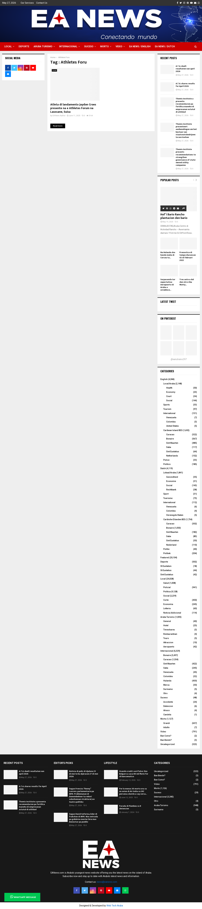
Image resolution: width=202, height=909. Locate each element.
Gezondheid (172, 477)
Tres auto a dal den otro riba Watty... (186, 282)
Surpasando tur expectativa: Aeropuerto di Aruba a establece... (167, 285)
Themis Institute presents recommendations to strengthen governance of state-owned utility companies (186, 157)
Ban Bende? (166, 740)
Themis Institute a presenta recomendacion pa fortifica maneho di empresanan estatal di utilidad (185, 105)
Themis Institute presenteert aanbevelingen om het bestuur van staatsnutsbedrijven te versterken (186, 130)
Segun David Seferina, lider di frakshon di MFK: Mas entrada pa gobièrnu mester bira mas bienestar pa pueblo (83, 818)
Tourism (167, 409)
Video (119, 46)
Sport (166, 494)
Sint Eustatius (172, 451)
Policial (167, 587)
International (169, 413)
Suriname (168, 689)
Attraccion (168, 642)
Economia (168, 604)
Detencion (168, 706)
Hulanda (167, 681)
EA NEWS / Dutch (165, 46)
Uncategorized (167, 744)
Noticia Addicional (172, 613)
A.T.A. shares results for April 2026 (185, 85)
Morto (104, 46)
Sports (166, 405)
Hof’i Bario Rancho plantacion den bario (173, 216)
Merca (166, 685)
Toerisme (167, 498)
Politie (166, 549)
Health (169, 388)
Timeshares (169, 629)
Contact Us (41, 2)
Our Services (27, 2)
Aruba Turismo (43, 46)
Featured (164, 557)
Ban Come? (165, 736)
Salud (166, 583)
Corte (166, 600)
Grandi (166, 723)
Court (168, 396)
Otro (165, 693)
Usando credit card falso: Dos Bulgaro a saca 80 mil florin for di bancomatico (133, 774)
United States (172, 426)
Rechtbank (171, 489)
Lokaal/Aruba (169, 472)
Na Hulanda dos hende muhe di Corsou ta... (167, 255)
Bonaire (170, 439)
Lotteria (167, 608)
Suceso (88, 46)
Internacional (68, 46)
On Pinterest (168, 318)
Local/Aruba (169, 383)
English (164, 379)
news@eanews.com (107, 881)
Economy (170, 392)
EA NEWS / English (140, 46)
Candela (167, 714)
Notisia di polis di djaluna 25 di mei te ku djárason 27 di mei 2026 (83, 774)
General (167, 621)
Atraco (166, 710)
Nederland (171, 545)
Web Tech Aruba (114, 905)
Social (169, 400)
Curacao (170, 434)
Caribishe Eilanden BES (174, 519)
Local (8, 46)
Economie (171, 481)
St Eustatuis (165, 566)
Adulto (166, 727)
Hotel (165, 625)
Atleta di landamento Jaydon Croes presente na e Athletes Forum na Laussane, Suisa (73, 108)
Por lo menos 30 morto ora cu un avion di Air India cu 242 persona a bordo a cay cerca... (133, 791)
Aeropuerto (168, 647)
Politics (167, 464)
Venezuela (171, 417)
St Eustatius (165, 570)
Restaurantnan (170, 634)
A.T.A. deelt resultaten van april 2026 (185, 68)
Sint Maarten (172, 443)
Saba (168, 447)
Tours (166, 638)
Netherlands (172, 456)
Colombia (171, 422)
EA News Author (58, 116)
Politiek (166, 553)
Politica (167, 591)
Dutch (163, 468)
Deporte (24, 46)
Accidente (168, 702)
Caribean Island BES (173, 430)
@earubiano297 (179, 359)
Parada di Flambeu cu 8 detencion (130, 807)
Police (166, 460)
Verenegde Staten (174, 515)
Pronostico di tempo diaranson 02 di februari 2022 (187, 256)
